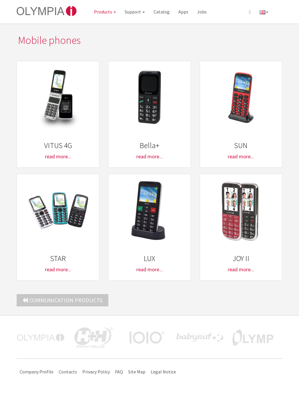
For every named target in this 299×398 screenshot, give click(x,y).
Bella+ (149, 145)
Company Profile (36, 372)
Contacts (68, 372)
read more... (58, 156)
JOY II (240, 258)
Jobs (202, 12)
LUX (149, 258)
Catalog (162, 12)
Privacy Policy (96, 372)
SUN (241, 145)
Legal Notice (163, 372)
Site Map (136, 372)
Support (135, 12)
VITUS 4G (58, 145)
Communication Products (62, 300)
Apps (183, 12)
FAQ (119, 372)
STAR (58, 258)
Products (105, 12)
